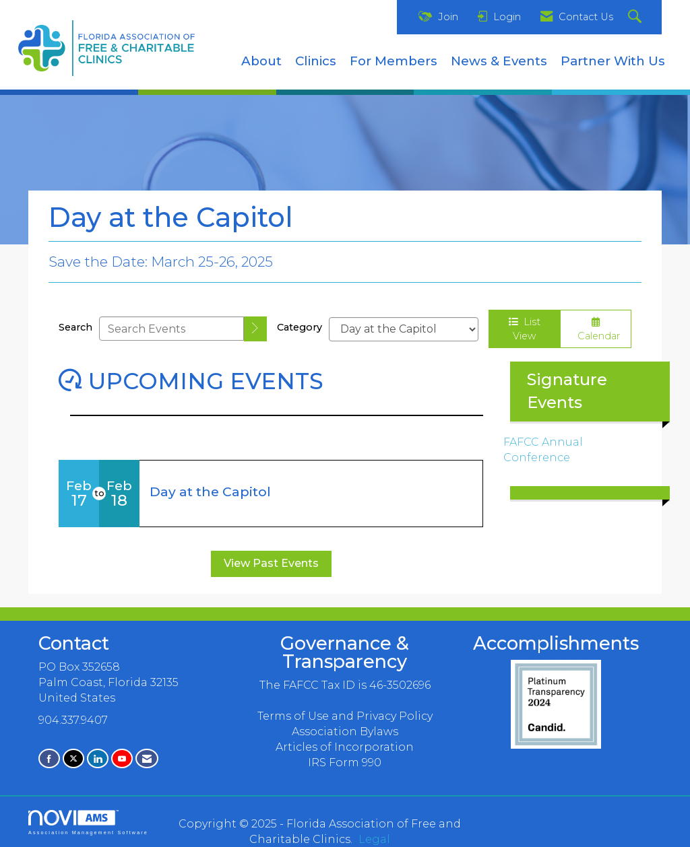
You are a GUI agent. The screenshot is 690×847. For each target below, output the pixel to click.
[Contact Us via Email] (146, 758)
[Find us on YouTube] (122, 758)
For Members (393, 61)
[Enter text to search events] (171, 328)
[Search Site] (636, 17)
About (261, 61)
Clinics (315, 61)
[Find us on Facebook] (49, 758)
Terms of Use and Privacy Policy (345, 716)
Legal (374, 839)
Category (299, 327)
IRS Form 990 (344, 762)
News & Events (499, 61)
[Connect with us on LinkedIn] (97, 758)
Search (75, 327)
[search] (255, 328)
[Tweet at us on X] (73, 758)
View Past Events (271, 563)
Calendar (596, 329)
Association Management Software (88, 822)
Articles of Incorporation (345, 747)
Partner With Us (613, 61)
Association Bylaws (345, 731)
